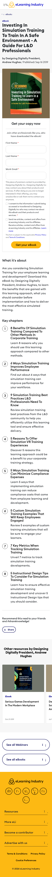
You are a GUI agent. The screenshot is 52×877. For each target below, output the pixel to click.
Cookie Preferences (26, 860)
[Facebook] (8, 791)
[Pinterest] (43, 791)
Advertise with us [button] (26, 843)
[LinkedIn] (26, 791)
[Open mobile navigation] (5, 5)
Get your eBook (26, 245)
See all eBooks (26, 759)
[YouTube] (34, 791)
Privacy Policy (40, 235)
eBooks (9, 14)
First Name (12, 142)
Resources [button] (26, 811)
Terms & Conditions (16, 237)
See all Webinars (26, 744)
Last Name (12, 156)
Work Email (12, 169)
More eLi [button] (26, 822)
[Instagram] (26, 799)
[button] (9, 630)
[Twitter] (17, 791)
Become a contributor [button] (26, 832)
